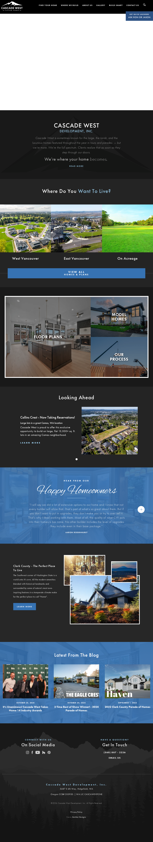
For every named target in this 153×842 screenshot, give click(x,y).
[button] (48, 5)
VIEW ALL (76, 272)
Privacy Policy (76, 809)
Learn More (24, 604)
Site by (76, 814)
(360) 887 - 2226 (115, 749)
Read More (76, 166)
